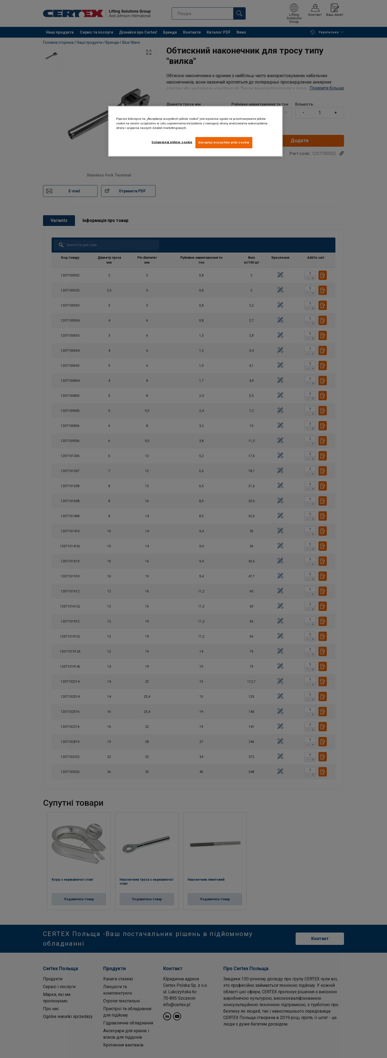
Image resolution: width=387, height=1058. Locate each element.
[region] (195, 131)
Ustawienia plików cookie (172, 142)
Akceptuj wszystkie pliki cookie (223, 142)
